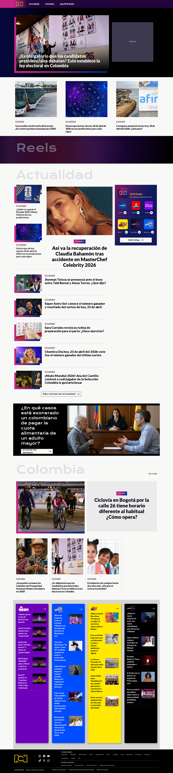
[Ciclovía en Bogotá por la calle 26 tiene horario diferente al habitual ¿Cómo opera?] (51, 506)
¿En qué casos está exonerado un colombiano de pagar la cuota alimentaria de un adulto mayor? (40, 426)
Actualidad (34, 4)
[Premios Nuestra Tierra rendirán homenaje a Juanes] (141, 662)
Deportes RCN (99, 754)
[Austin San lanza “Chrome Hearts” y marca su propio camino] (32, 648)
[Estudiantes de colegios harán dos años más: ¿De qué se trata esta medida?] (103, 556)
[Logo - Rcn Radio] (19, 4)
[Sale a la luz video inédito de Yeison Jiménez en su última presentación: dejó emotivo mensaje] (68, 703)
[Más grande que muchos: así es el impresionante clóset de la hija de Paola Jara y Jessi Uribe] (68, 727)
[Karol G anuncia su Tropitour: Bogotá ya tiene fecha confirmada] (32, 682)
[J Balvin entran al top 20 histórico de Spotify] (32, 619)
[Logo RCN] (20, 758)
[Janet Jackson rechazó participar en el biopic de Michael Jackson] (141, 644)
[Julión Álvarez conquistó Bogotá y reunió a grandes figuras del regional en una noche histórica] (68, 677)
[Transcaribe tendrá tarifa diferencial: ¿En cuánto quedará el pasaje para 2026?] (36, 99)
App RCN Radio (67, 4)
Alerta (108, 754)
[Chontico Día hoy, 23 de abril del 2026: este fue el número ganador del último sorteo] (29, 355)
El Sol (121, 754)
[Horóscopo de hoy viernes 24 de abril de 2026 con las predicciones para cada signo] (86, 99)
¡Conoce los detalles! (36, 451)
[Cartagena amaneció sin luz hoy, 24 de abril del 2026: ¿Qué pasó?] (137, 99)
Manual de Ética (79, 765)
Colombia (49, 4)
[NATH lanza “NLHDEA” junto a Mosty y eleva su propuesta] (32, 664)
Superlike (147, 754)
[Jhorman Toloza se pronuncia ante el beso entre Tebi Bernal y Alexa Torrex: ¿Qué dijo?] (29, 283)
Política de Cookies (102, 770)
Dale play (136, 240)
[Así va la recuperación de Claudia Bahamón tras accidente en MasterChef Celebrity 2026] (79, 211)
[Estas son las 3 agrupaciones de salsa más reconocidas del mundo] (105, 703)
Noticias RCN (82, 754)
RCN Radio (73, 754)
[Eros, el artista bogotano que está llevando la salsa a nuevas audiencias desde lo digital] (105, 645)
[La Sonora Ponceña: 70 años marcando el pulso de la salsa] (105, 665)
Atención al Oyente (66, 765)
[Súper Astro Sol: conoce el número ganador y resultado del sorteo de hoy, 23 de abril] (29, 307)
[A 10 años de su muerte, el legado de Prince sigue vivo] (141, 679)
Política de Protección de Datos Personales (81, 770)
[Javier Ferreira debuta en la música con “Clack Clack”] (32, 633)
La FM (90, 754)
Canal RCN (64, 754)
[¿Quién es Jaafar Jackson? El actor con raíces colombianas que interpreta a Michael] (141, 623)
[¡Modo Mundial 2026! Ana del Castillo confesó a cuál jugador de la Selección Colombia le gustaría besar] (29, 379)
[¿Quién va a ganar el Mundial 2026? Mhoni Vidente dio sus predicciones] (29, 193)
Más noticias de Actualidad (61, 394)
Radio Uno (129, 754)
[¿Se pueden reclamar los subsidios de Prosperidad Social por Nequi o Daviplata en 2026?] (32, 556)
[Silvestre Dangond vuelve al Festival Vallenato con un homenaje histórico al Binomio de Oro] (68, 626)
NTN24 (73, 758)
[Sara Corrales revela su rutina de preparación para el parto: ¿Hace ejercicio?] (29, 331)
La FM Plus (138, 754)
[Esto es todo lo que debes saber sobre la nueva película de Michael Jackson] (141, 696)
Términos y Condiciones (59, 770)
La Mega (115, 754)
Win (79, 758)
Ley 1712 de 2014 (91, 765)
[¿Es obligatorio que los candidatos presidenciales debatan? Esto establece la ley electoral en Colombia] (62, 43)
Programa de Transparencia (106, 765)
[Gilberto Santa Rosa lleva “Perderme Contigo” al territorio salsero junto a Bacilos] (105, 622)
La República (64, 758)
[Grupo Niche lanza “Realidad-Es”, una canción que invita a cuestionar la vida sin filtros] (105, 684)
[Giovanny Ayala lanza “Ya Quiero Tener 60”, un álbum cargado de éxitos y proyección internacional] (68, 652)
